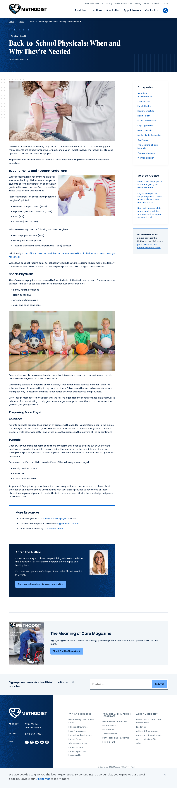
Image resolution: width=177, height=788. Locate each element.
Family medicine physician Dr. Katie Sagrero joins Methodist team (150, 184)
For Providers (108, 729)
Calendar (156, 3)
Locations (96, 10)
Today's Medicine (146, 153)
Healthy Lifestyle (146, 110)
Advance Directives (77, 743)
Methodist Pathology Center (115, 738)
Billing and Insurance (78, 727)
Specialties (112, 10)
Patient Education (76, 747)
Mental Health (145, 130)
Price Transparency (77, 731)
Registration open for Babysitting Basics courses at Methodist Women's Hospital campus (150, 198)
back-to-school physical (55, 518)
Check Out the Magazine (67, 651)
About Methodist (147, 714)
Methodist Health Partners (114, 721)
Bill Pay (109, 3)
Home (11, 21)
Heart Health (144, 115)
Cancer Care (144, 101)
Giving (138, 3)
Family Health (144, 106)
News (146, 3)
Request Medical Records (80, 735)
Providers (80, 10)
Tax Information (110, 733)
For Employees (109, 725)
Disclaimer (43, 779)
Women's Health (146, 157)
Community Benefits (146, 739)
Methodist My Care (94, 3)
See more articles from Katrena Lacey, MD (41, 584)
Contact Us (151, 10)
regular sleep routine (68, 523)
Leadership (141, 727)
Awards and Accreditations (148, 735)
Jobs (166, 3)
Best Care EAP (108, 742)
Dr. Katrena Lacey (53, 528)
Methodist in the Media (149, 135)
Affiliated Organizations (147, 731)
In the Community (147, 120)
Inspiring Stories (145, 125)
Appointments (132, 10)
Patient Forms (75, 739)
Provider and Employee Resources (116, 715)
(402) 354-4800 (34, 733)
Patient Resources (123, 3)
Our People (143, 140)
